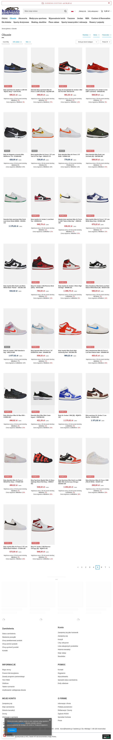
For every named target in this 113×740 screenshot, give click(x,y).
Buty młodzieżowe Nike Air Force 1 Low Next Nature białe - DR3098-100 (97, 351)
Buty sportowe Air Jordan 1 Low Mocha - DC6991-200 (96, 416)
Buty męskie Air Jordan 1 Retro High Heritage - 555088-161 (70, 287)
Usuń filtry (6, 42)
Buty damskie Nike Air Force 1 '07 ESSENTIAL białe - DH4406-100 (41, 351)
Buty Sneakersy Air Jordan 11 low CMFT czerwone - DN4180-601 (96, 90)
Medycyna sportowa (38, 18)
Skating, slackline (38, 22)
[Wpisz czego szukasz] (45, 11)
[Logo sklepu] (11, 11)
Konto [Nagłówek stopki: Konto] (61, 627)
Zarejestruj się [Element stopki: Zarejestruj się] (63, 636)
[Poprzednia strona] (78, 567)
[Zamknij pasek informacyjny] (109, 3)
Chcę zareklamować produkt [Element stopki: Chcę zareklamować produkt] (12, 640)
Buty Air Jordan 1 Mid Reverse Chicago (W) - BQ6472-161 (40, 547)
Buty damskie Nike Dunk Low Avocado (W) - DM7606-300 (95, 155)
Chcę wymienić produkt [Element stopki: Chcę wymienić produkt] (10, 647)
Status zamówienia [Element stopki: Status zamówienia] (9, 634)
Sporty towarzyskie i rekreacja (74, 22)
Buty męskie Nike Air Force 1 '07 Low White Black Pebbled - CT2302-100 (15, 547)
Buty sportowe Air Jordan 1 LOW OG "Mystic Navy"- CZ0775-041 (15, 90)
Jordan (80, 18)
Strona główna (6, 28)
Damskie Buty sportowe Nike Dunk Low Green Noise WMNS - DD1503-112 (14, 221)
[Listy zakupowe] (93, 11)
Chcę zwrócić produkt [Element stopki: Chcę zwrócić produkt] (9, 644)
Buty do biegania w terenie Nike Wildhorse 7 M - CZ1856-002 (13, 155)
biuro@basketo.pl (66, 729)
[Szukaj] (65, 11)
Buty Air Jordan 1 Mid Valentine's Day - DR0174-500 (14, 351)
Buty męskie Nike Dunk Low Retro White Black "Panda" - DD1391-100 (14, 287)
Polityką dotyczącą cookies (16, 723)
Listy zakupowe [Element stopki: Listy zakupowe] (63, 643)
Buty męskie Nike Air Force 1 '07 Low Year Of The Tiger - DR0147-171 (43, 155)
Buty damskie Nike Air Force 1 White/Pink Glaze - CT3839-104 (13, 481)
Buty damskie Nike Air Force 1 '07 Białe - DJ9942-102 (69, 155)
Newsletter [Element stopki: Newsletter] (61, 656)
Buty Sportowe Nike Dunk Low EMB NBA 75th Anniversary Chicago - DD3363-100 (69, 481)
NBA (87, 18)
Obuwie (13, 18)
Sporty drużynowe (21, 22)
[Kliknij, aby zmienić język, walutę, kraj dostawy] (73, 11)
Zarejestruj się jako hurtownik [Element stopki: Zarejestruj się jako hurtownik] (68, 632)
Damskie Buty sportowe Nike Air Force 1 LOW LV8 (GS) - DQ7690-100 (42, 90)
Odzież (5, 18)
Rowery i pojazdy (96, 22)
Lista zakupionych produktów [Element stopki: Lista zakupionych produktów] (68, 646)
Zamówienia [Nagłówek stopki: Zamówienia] (8, 628)
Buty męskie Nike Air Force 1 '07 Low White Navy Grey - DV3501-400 (98, 220)
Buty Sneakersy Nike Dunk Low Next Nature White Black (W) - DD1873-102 (97, 287)
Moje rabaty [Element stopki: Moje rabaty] (62, 653)
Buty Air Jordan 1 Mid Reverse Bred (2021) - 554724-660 (42, 287)
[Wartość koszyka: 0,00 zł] (106, 11)
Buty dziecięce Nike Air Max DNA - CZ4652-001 (14, 416)
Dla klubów (6, 22)
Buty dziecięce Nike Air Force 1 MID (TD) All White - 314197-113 (97, 481)
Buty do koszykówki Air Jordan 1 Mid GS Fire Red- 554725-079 (70, 90)
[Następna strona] (109, 567)
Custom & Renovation (100, 18)
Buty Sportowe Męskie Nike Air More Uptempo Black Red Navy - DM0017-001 (42, 481)
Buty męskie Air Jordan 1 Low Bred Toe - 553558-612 (42, 220)
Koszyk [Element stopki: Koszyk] (60, 639)
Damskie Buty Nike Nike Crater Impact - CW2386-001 (41, 416)
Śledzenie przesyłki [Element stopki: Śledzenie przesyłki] (9, 637)
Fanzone (71, 18)
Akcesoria (22, 18)
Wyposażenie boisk (57, 18)
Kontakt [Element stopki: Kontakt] (5, 651)
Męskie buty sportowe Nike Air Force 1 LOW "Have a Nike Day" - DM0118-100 (70, 221)
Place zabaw (54, 22)
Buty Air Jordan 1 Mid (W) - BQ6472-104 (69, 416)
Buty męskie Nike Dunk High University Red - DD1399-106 (67, 351)
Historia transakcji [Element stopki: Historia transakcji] (64, 649)
